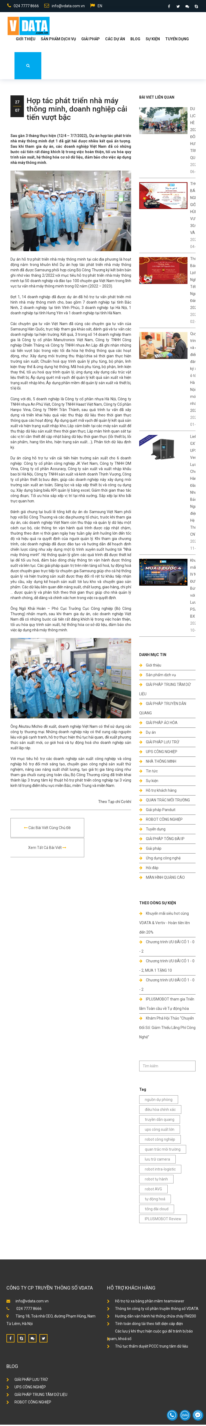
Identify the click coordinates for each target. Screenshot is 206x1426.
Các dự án (115, 40)
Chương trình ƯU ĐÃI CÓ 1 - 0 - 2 (166, 948)
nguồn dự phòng (158, 1101)
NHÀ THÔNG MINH (157, 763)
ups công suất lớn (159, 1131)
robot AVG (153, 1190)
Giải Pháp (90, 40)
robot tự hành (156, 1180)
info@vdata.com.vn (63, 6)
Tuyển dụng (177, 40)
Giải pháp (150, 850)
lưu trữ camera (157, 1160)
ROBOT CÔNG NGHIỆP (161, 821)
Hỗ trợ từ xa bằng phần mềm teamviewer (145, 1302)
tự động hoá (155, 1200)
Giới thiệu (25, 40)
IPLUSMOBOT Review (163, 1220)
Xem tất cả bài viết (101, 829)
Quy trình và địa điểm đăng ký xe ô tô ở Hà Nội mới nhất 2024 (195, 373)
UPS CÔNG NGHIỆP (158, 753)
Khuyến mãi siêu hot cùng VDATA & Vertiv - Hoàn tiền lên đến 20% (164, 924)
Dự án (147, 734)
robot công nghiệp (160, 1141)
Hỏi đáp (149, 869)
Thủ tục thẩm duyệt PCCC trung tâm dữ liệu (147, 1347)
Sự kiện (153, 40)
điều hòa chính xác (160, 1111)
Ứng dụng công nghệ (160, 859)
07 (17, 112)
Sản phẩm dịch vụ (58, 40)
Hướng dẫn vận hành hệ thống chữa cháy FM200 (151, 1317)
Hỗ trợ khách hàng (157, 792)
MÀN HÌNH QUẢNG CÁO (162, 879)
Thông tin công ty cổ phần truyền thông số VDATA (152, 1310)
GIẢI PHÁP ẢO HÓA (158, 724)
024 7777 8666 (22, 6)
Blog (135, 40)
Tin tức (148, 772)
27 (17, 103)
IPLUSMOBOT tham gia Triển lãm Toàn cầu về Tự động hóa (166, 1005)
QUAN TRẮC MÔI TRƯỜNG (164, 801)
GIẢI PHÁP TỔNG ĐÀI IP (162, 840)
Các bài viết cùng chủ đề (40, 829)
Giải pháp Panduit (157, 811)
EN (95, 6)
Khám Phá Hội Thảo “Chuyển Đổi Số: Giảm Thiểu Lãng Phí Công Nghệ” (167, 1028)
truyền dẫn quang (159, 1121)
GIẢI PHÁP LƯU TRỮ (159, 743)
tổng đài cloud (156, 1210)
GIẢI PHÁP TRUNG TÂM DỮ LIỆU (165, 690)
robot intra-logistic (160, 1170)
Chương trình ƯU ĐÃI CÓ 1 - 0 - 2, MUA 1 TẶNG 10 (166, 967)
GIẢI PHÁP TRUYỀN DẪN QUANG (162, 709)
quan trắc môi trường (163, 1150)
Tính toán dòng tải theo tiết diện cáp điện (145, 1325)
